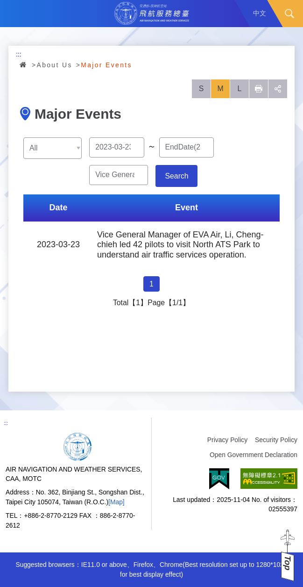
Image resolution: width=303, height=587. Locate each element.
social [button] (277, 88)
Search (289, 13)
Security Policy (276, 440)
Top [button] (287, 563)
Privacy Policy (227, 440)
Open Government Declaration (253, 454)
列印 (258, 88)
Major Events (106, 65)
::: (18, 54)
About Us (54, 65)
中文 (259, 13)
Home (24, 64)
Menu (13, 13)
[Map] (116, 502)
